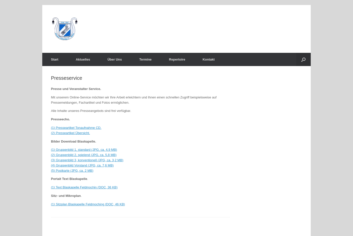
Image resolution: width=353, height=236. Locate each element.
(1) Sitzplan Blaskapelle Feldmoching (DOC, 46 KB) (88, 204)
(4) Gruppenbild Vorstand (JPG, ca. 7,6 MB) (82, 165)
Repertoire (177, 59)
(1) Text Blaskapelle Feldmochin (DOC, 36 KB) (84, 187)
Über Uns (114, 59)
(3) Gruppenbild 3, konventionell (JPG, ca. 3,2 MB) (87, 160)
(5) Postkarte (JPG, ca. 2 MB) (72, 170)
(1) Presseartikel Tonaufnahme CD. (76, 128)
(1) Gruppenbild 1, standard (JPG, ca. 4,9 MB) (84, 150)
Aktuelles (83, 59)
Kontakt (209, 59)
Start (54, 59)
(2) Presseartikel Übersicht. (70, 133)
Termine (145, 59)
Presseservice (66, 78)
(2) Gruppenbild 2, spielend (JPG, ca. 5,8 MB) (84, 155)
